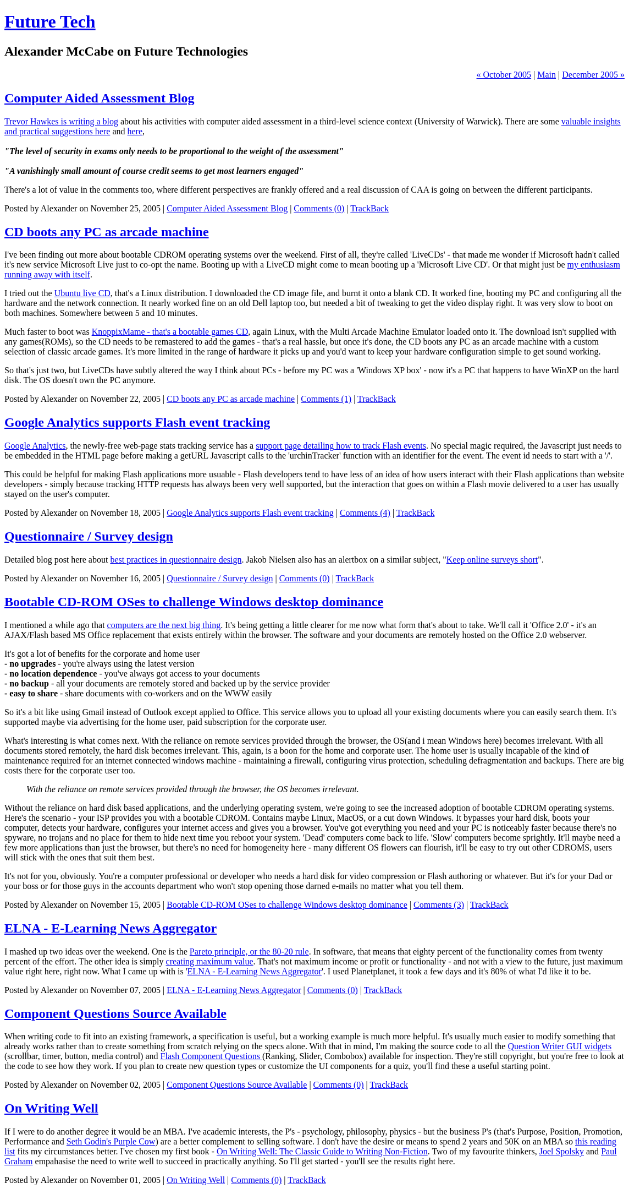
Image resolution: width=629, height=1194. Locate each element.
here (134, 131)
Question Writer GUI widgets (559, 1046)
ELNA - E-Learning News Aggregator (110, 928)
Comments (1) (326, 399)
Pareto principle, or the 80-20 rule (249, 951)
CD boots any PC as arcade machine (106, 232)
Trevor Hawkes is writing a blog (61, 121)
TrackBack (369, 208)
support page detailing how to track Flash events (341, 445)
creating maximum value (209, 961)
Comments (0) (319, 208)
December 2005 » (593, 74)
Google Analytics (35, 445)
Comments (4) (365, 512)
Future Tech (50, 21)
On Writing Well (51, 1108)
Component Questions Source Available (115, 1013)
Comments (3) (438, 904)
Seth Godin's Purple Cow (111, 1141)
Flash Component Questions (211, 1056)
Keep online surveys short (492, 559)
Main (546, 74)
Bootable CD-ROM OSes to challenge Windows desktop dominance (193, 602)
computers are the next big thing (164, 625)
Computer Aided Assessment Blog (99, 98)
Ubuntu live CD (82, 293)
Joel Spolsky (561, 1151)
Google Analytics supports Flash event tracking (137, 422)
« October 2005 (504, 74)
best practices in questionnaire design (175, 559)
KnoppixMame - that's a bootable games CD (170, 331)
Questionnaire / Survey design (88, 536)
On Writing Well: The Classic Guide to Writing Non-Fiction (322, 1151)
